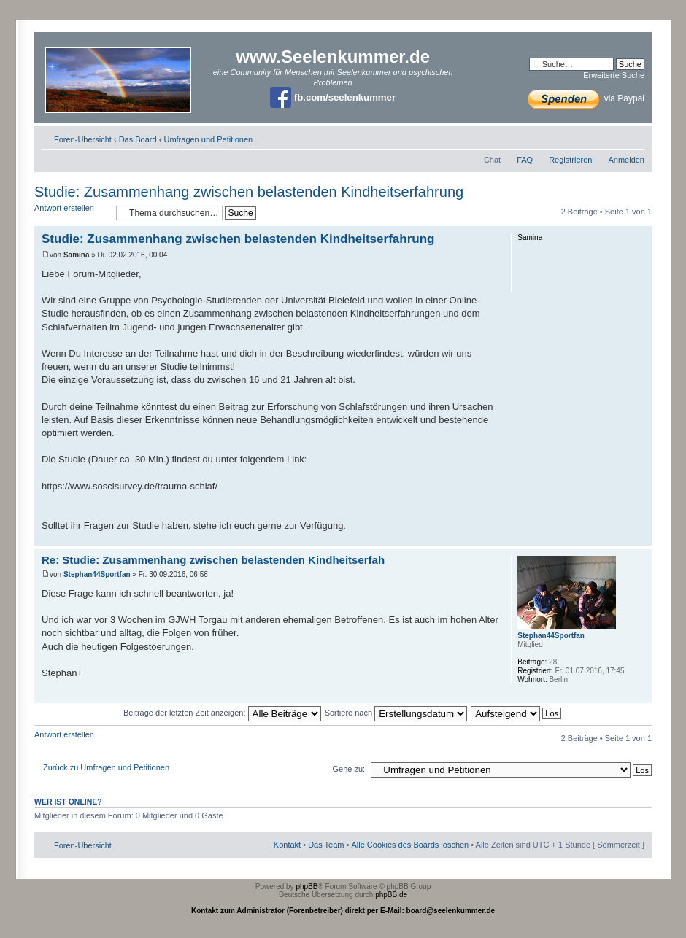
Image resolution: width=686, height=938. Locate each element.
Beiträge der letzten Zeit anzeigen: (222, 712)
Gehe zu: (348, 768)
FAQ (525, 159)
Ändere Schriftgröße (633, 136)
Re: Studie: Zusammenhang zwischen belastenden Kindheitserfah (213, 560)
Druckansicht (612, 136)
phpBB (306, 887)
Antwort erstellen (71, 213)
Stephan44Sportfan (97, 574)
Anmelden (626, 159)
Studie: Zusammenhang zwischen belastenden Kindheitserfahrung (248, 192)
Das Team (326, 844)
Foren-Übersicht (83, 139)
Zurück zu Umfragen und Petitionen (106, 767)
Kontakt (287, 844)
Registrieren (570, 159)
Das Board (138, 139)
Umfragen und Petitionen (208, 139)
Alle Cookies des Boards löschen (410, 844)
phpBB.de (391, 895)
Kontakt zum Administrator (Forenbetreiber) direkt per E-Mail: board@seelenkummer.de (343, 911)
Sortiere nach (396, 712)
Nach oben (640, 538)
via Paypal (586, 98)
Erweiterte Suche (613, 75)
